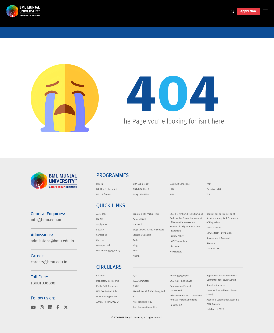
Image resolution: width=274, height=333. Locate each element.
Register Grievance (216, 285)
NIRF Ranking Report (106, 296)
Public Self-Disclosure (107, 286)
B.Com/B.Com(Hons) (180, 184)
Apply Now (248, 12)
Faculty (100, 229)
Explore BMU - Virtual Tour (146, 214)
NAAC (136, 286)
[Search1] (232, 12)
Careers (100, 240)
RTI (134, 296)
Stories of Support (142, 235)
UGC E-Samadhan (178, 241)
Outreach (137, 224)
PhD (209, 184)
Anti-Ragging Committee (145, 307)
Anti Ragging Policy (142, 302)
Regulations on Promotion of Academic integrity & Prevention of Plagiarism (222, 218)
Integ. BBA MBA (141, 194)
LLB (172, 189)
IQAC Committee (141, 281)
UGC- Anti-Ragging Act (181, 281)
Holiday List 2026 (215, 309)
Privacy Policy (176, 236)
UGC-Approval (103, 245)
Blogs (136, 245)
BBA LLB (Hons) (141, 184)
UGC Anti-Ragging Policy (108, 250)
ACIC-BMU (101, 214)
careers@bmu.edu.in (50, 261)
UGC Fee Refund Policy (107, 291)
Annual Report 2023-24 (108, 302)
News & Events (214, 227)
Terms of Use (213, 248)
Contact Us (101, 235)
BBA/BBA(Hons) (141, 189)
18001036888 (44, 282)
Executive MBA (214, 189)
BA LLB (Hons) (103, 194)
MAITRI (99, 219)
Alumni (136, 256)
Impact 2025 (176, 305)
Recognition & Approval (218, 238)
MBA (172, 194)
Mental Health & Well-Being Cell (149, 291)
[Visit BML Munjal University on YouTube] (33, 307)
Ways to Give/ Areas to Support (148, 229)
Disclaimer (175, 246)
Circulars (100, 275)
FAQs (135, 240)
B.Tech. (99, 184)
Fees (135, 250)
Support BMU (139, 219)
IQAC (135, 275)
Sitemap (211, 243)
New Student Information (219, 232)
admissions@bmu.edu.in (53, 239)
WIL (208, 194)
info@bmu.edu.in (46, 218)
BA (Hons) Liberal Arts (107, 189)
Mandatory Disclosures (107, 281)
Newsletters (176, 251)
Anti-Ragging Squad (179, 275)
